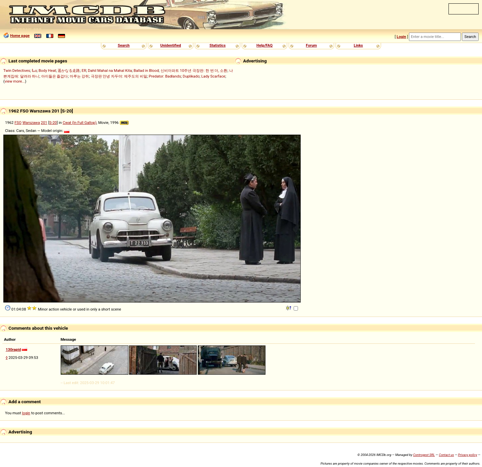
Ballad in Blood (146, 70)
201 (44, 122)
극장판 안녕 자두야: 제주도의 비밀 (119, 76)
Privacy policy (467, 455)
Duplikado (191, 76)
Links (358, 45)
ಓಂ (34, 70)
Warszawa (31, 122)
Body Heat (47, 70)
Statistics (217, 45)
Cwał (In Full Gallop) (80, 122)
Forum (311, 45)
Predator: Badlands (165, 76)
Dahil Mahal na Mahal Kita (110, 70)
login (26, 413)
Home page (19, 35)
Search (123, 45)
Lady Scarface (213, 76)
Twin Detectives (16, 70)
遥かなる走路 (69, 70)
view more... (15, 81)
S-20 (53, 122)
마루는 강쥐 (79, 76)
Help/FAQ (264, 45)
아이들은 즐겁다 (54, 76)
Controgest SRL (424, 455)
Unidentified (170, 45)
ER (84, 70)
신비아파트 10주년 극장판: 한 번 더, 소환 (194, 70)
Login (401, 36)
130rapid (13, 349)
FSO (17, 122)
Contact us (446, 455)
